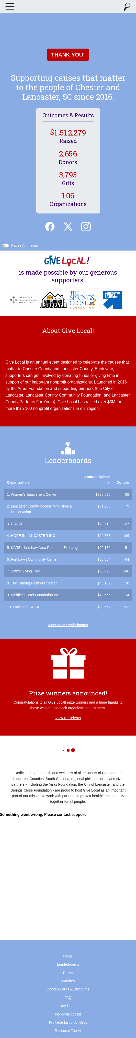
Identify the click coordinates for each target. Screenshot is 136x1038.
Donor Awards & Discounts (68, 989)
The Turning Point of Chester (34, 583)
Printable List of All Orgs (68, 1022)
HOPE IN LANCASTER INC (33, 536)
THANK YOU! (68, 55)
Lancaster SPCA (26, 607)
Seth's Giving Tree (25, 571)
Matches (68, 981)
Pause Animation (24, 245)
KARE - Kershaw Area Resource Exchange (45, 548)
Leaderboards (68, 964)
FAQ (68, 998)
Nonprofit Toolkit (68, 1014)
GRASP (17, 524)
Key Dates (68, 1006)
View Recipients (68, 718)
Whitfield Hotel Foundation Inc (35, 595)
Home (68, 956)
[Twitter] (68, 226)
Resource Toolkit (68, 1031)
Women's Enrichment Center (33, 494)
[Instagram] (86, 226)
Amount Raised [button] (97, 479)
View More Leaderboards (68, 625)
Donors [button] (123, 482)
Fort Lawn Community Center (34, 559)
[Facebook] (50, 226)
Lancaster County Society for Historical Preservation (42, 509)
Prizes (68, 973)
